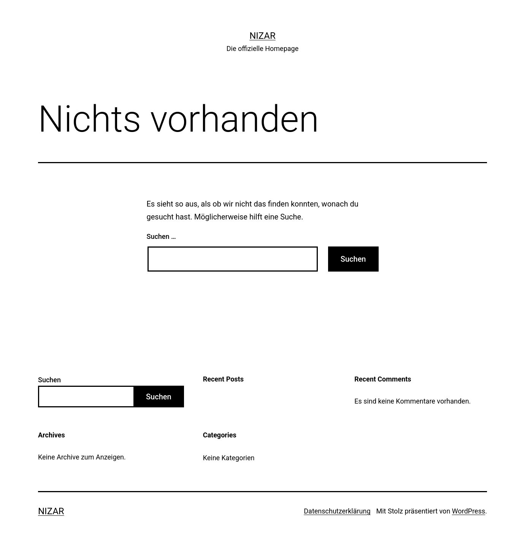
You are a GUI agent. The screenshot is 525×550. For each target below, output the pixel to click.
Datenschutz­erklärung (337, 511)
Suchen (49, 380)
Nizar (262, 35)
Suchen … (161, 236)
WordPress (468, 511)
